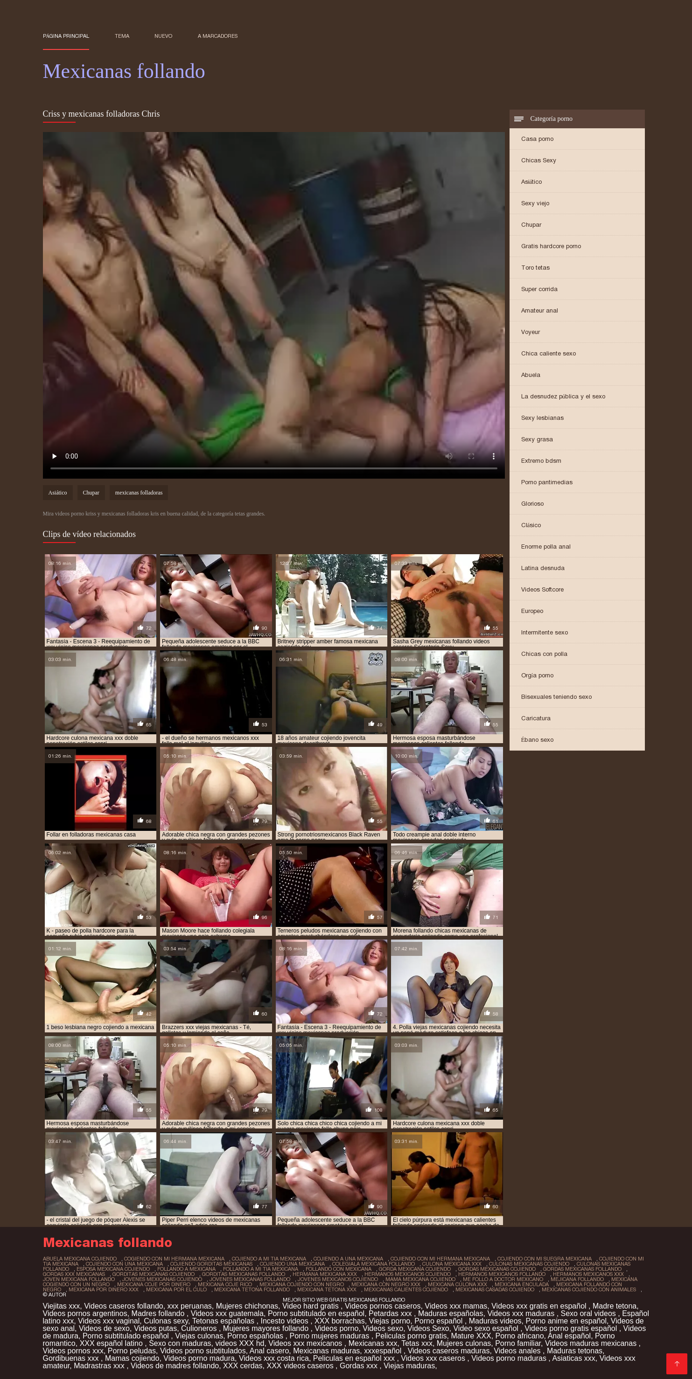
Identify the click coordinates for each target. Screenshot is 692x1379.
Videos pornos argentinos (85, 1313)
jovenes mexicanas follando (250, 1279)
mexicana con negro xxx (385, 1284)
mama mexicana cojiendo (420, 1279)
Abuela (530, 374)
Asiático (531, 181)
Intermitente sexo (544, 632)
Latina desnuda (543, 567)
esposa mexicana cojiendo (113, 1269)
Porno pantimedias (547, 482)
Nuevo (163, 36)
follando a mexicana (186, 1269)
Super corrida (539, 289)
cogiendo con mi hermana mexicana (174, 1258)
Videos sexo (383, 1328)
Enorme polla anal (546, 546)
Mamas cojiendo (132, 1358)
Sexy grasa (537, 439)
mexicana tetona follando (252, 1289)
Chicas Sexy (538, 160)
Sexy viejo (535, 203)
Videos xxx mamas (456, 1306)
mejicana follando (577, 1279)
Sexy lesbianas (542, 417)
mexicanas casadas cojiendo (494, 1289)
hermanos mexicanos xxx (588, 1274)
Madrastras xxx (100, 1366)
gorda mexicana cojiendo (415, 1269)
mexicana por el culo (176, 1289)
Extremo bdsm (541, 460)
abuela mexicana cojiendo (80, 1258)
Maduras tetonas (574, 1351)
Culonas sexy (166, 1321)
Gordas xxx (359, 1366)
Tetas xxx (417, 1343)
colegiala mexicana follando (373, 1264)
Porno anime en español (566, 1321)
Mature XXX (471, 1336)
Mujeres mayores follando (267, 1328)
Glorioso (532, 503)
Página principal (66, 36)
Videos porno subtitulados (203, 1351)
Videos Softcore (542, 589)
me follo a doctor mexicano (503, 1279)
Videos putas (155, 1328)
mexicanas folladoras (139, 492)
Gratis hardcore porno (551, 246)
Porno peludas (132, 1351)
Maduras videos (495, 1321)
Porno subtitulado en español (316, 1313)
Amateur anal (539, 310)
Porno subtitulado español (127, 1336)
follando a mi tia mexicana (260, 1269)
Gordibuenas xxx (72, 1358)
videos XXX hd (239, 1343)
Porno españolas (256, 1336)
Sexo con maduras (180, 1343)
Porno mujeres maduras (330, 1336)
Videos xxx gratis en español (539, 1306)
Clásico (531, 525)
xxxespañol (384, 1351)
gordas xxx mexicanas (74, 1274)
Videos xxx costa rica (274, 1358)
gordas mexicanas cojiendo (497, 1269)
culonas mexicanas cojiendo (529, 1264)
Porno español (439, 1321)
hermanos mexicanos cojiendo (407, 1274)
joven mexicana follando (79, 1279)
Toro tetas (535, 267)
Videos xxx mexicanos (306, 1343)
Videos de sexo (104, 1328)
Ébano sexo (537, 739)
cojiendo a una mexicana (348, 1258)
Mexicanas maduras (326, 1351)
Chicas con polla (544, 653)
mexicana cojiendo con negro (301, 1284)
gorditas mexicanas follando (243, 1274)
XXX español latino (112, 1343)
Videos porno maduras (509, 1358)
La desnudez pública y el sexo (563, 396)
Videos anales (518, 1351)
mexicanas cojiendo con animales (589, 1289)
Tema (122, 36)
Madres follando (159, 1313)
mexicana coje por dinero (153, 1284)
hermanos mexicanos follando (501, 1274)
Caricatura (536, 718)
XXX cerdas (242, 1366)
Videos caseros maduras (449, 1351)
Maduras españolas (450, 1313)
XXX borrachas (340, 1321)
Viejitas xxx (61, 1306)
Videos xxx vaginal (109, 1321)
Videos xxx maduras (521, 1313)
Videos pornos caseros (382, 1306)
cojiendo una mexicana (292, 1264)
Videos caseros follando (123, 1306)
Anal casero (269, 1351)
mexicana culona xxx (457, 1284)
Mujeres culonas (464, 1343)
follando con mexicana (338, 1269)
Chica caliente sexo (548, 353)
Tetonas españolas (224, 1321)
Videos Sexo (428, 1328)
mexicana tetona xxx (326, 1289)
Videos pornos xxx (73, 1351)
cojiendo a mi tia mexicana (269, 1258)
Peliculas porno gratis (411, 1336)
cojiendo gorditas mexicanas (211, 1264)
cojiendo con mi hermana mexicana (440, 1258)
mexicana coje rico (225, 1284)
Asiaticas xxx (573, 1358)
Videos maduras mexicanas (592, 1343)
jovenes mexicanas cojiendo (162, 1279)
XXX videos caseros (301, 1366)
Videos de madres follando (175, 1366)
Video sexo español (486, 1328)
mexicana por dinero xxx (104, 1289)
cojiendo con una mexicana (124, 1264)
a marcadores (218, 36)
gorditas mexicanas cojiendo (153, 1274)
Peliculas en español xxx (355, 1358)
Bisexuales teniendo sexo (556, 696)
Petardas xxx (391, 1313)
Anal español (569, 1336)
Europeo (532, 610)
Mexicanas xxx (373, 1343)
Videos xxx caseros (434, 1358)
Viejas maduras (409, 1366)
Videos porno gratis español (571, 1328)
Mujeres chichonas (247, 1306)
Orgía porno (537, 675)
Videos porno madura (199, 1358)
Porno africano (520, 1336)
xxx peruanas (190, 1306)
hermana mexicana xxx (325, 1274)
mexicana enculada (522, 1284)
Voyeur (530, 331)
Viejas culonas (199, 1336)
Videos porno (336, 1328)
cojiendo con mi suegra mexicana (544, 1258)
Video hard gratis (311, 1306)
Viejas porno (390, 1321)
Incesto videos (285, 1321)
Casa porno (537, 138)
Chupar (531, 224)
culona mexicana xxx (452, 1264)
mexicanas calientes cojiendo (406, 1289)
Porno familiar (518, 1343)
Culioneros (200, 1328)
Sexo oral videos (589, 1313)
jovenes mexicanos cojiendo (338, 1279)
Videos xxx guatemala (227, 1313)
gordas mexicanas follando (582, 1269)
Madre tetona (614, 1306)
